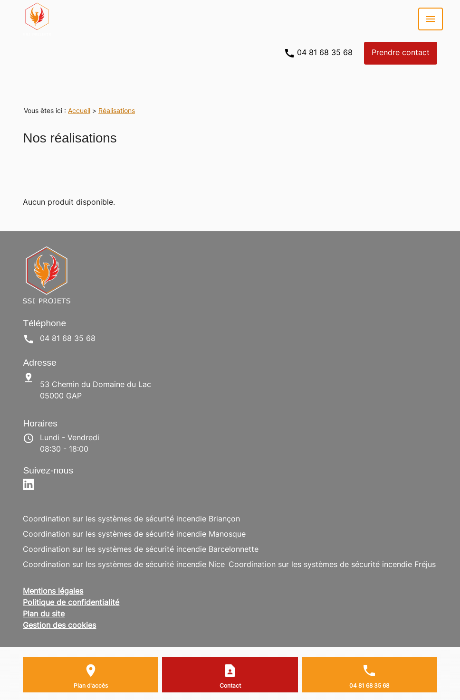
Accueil (79, 111)
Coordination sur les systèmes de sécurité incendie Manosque (134, 535)
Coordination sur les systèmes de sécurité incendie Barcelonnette (141, 550)
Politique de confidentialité (71, 603)
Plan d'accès (91, 686)
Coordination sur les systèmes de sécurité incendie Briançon (131, 519)
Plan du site (44, 614)
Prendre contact (401, 53)
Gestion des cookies (59, 626)
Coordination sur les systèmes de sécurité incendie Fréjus (332, 565)
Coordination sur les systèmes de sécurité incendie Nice (124, 565)
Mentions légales (53, 592)
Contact (230, 686)
